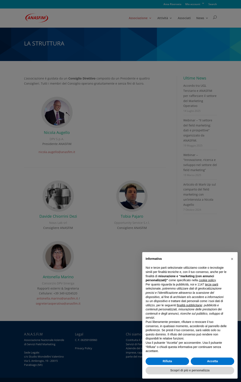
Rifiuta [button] (167, 361)
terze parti (211, 284)
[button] (232, 259)
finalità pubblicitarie (189, 305)
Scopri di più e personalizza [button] (189, 370)
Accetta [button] (212, 361)
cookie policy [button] (207, 280)
